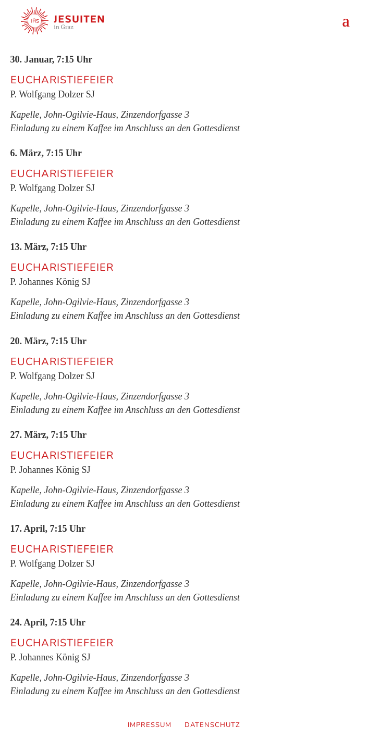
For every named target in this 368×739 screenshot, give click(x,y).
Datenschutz (212, 725)
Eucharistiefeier (62, 80)
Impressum (149, 725)
